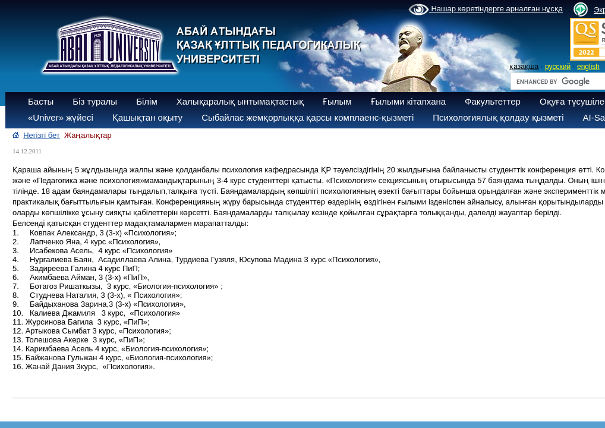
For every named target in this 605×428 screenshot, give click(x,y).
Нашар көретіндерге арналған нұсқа (485, 9)
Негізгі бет (41, 135)
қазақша (523, 66)
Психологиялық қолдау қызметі (498, 117)
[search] (558, 81)
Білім (146, 101)
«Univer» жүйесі (60, 117)
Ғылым (337, 101)
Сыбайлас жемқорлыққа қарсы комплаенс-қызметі (307, 117)
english (588, 66)
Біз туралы (95, 101)
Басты (40, 101)
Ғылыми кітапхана (408, 101)
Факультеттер (493, 101)
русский (558, 66)
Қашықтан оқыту (147, 117)
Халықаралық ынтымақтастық (240, 101)
